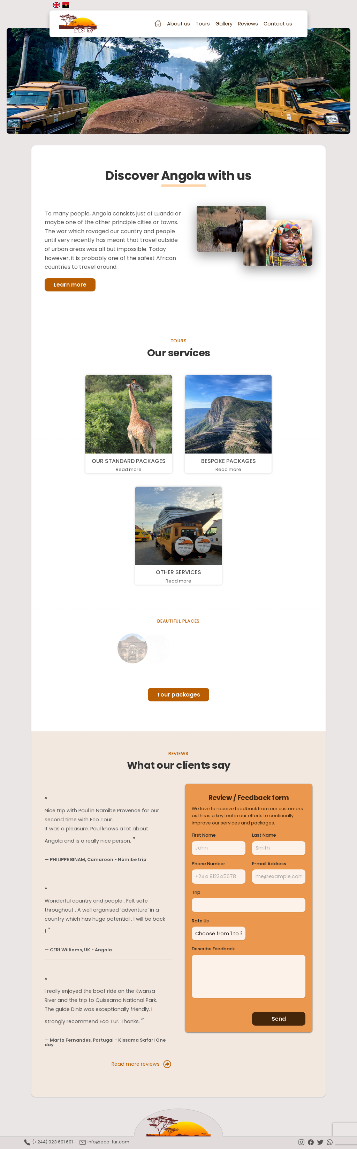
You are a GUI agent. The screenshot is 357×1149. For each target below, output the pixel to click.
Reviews (248, 23)
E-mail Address (269, 864)
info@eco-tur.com (104, 1142)
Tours (203, 23)
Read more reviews (142, 1064)
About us (178, 23)
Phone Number (208, 864)
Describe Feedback (213, 947)
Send (279, 1017)
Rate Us (200, 921)
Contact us (278, 23)
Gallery (224, 23)
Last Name (264, 835)
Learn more (70, 285)
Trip (196, 892)
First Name (204, 835)
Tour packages (178, 695)
